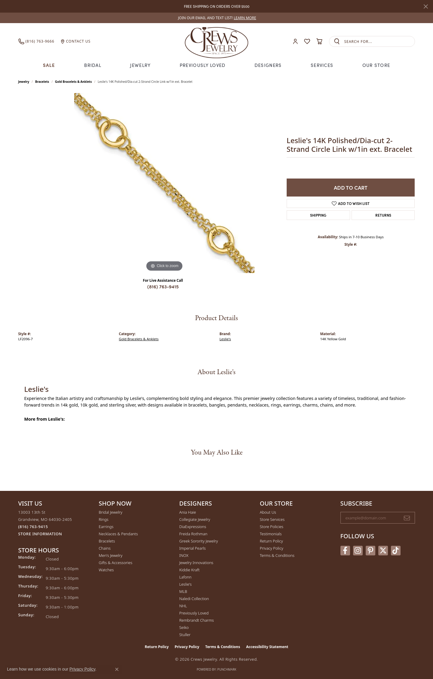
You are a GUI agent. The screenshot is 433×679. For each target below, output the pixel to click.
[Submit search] (337, 41)
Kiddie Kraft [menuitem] (189, 569)
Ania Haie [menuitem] (187, 512)
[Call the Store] (33, 526)
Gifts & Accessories (116, 562)
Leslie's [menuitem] (185, 584)
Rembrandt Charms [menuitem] (196, 620)
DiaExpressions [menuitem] (192, 526)
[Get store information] (40, 533)
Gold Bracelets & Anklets (73, 82)
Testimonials (271, 533)
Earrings (106, 526)
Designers (268, 65)
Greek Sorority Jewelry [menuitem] (198, 541)
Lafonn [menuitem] (185, 577)
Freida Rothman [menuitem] (193, 533)
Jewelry (140, 65)
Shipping (318, 215)
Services (322, 65)
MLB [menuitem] (183, 591)
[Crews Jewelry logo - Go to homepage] (216, 41)
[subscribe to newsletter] (407, 518)
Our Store (376, 65)
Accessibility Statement (267, 646)
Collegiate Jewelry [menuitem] (194, 519)
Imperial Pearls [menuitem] (192, 548)
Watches (106, 569)
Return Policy (271, 541)
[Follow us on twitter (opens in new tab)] (383, 550)
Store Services (272, 519)
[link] (216, 18)
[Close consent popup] (117, 669)
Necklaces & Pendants (118, 533)
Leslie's (225, 339)
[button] (295, 41)
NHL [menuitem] (183, 605)
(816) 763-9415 (163, 286)
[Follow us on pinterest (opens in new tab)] (370, 550)
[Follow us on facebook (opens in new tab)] (345, 550)
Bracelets (42, 82)
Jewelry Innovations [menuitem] (196, 562)
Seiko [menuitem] (184, 627)
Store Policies (271, 526)
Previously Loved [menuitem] (194, 613)
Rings (103, 519)
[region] (164, 183)
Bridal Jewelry (111, 512)
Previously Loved (202, 65)
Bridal (92, 65)
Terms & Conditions (277, 555)
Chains (105, 548)
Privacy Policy (271, 548)
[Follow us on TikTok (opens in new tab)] (396, 550)
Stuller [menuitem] (185, 634)
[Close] (425, 6)
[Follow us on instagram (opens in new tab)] (358, 550)
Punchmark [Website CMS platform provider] (227, 669)
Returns (383, 215)
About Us (268, 512)
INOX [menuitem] (183, 555)
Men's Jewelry (111, 555)
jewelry (23, 82)
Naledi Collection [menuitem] (194, 598)
